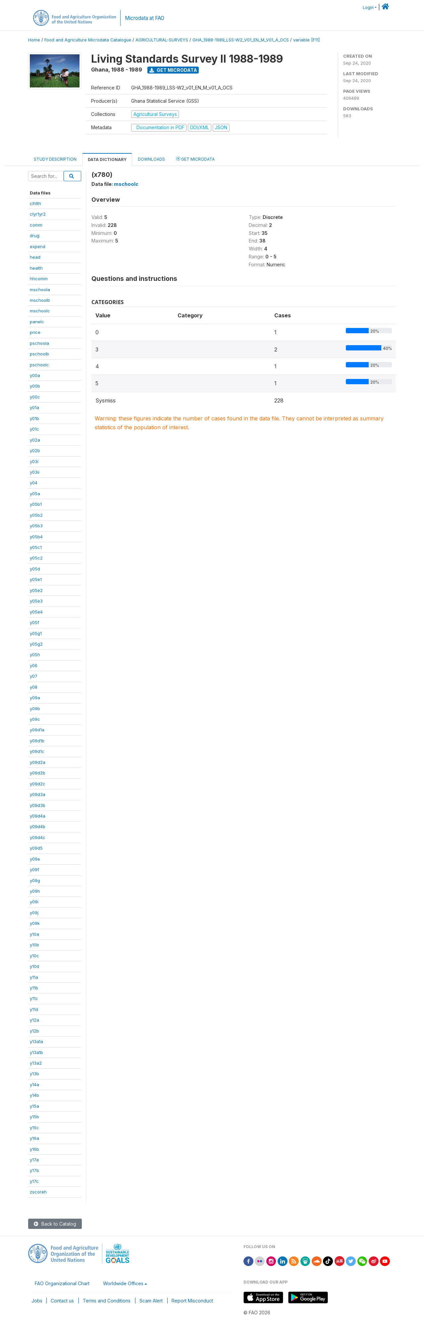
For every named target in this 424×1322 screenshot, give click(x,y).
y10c (34, 955)
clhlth (35, 203)
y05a (35, 493)
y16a (34, 1138)
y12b (34, 1030)
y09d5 (36, 848)
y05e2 (36, 590)
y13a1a (36, 1041)
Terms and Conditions (107, 1300)
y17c (34, 1181)
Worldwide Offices (123, 1283)
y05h (35, 654)
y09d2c (37, 783)
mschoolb (40, 300)
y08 (33, 687)
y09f (34, 869)
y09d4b (37, 826)
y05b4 (36, 536)
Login (368, 7)
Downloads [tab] (151, 159)
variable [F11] (306, 39)
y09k (35, 923)
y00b (35, 386)
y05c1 (36, 547)
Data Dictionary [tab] (107, 159)
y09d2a (37, 762)
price (35, 332)
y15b (34, 1116)
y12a (34, 1020)
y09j (34, 912)
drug (34, 235)
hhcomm (39, 278)
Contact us (62, 1300)
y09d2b (37, 772)
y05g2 (36, 644)
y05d (35, 568)
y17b (34, 1170)
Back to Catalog (55, 1224)
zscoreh (38, 1191)
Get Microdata (173, 70)
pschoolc (39, 364)
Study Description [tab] (55, 159)
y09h (35, 891)
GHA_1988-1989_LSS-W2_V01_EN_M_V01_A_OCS (240, 39)
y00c (35, 396)
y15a (34, 1106)
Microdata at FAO (144, 18)
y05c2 (36, 557)
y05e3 (36, 601)
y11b (34, 987)
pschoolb (39, 353)
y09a (35, 697)
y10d (34, 966)
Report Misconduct (192, 1300)
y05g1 (36, 633)
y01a (34, 407)
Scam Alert (151, 1300)
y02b (35, 450)
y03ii (34, 472)
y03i (34, 461)
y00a (35, 375)
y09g (35, 880)
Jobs (36, 1300)
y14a (34, 1084)
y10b (34, 944)
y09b (35, 708)
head (35, 257)
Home (34, 39)
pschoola (39, 343)
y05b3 (36, 525)
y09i (34, 901)
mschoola (40, 289)
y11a (34, 977)
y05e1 (36, 579)
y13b (34, 1073)
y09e (35, 859)
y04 (33, 482)
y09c (35, 719)
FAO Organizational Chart (62, 1283)
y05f (34, 622)
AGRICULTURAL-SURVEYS (161, 39)
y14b (34, 1095)
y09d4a (37, 816)
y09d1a (37, 729)
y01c (34, 429)
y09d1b (37, 740)
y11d (34, 1009)
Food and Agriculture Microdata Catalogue (87, 39)
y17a (34, 1159)
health (36, 268)
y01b (34, 418)
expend (37, 246)
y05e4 (36, 611)
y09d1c (37, 751)
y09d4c (37, 837)
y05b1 (36, 504)
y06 (33, 665)
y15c (34, 1127)
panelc (37, 321)
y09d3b (37, 805)
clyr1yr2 (38, 214)
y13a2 (36, 1063)
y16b (34, 1149)
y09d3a (37, 794)
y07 (33, 676)
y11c (34, 998)
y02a (35, 440)
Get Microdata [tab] (195, 159)
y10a (34, 934)
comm (36, 225)
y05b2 (36, 515)
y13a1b (36, 1052)
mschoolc (40, 310)
